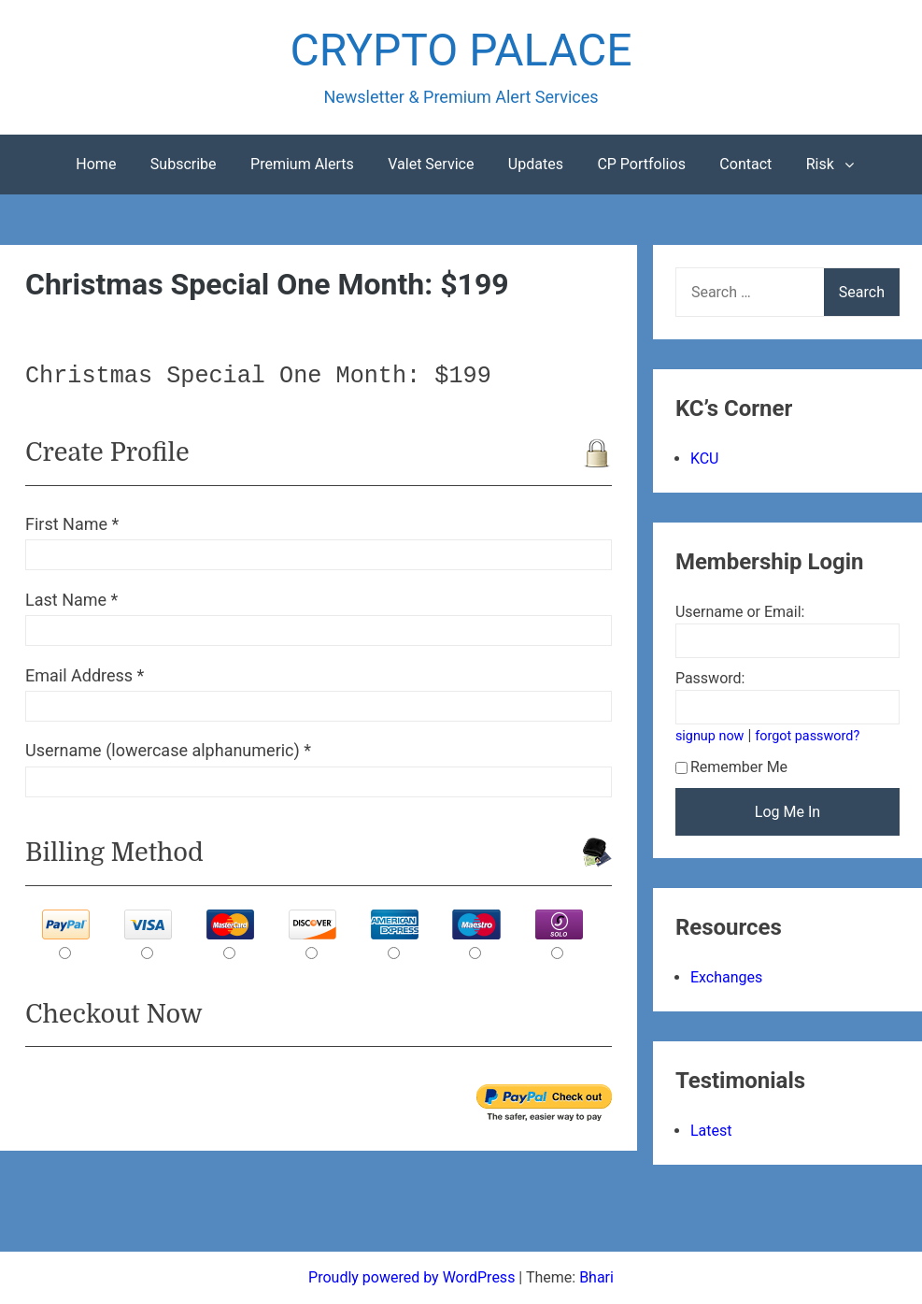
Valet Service (431, 164)
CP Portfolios (641, 164)
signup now (710, 736)
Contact (745, 164)
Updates (535, 164)
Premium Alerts (302, 164)
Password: (710, 678)
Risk (820, 164)
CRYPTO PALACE (461, 50)
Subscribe (183, 164)
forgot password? (807, 736)
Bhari (596, 1277)
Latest (711, 1130)
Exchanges (726, 977)
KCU (704, 458)
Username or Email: (740, 612)
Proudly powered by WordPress (413, 1277)
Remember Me (731, 767)
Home (96, 164)
